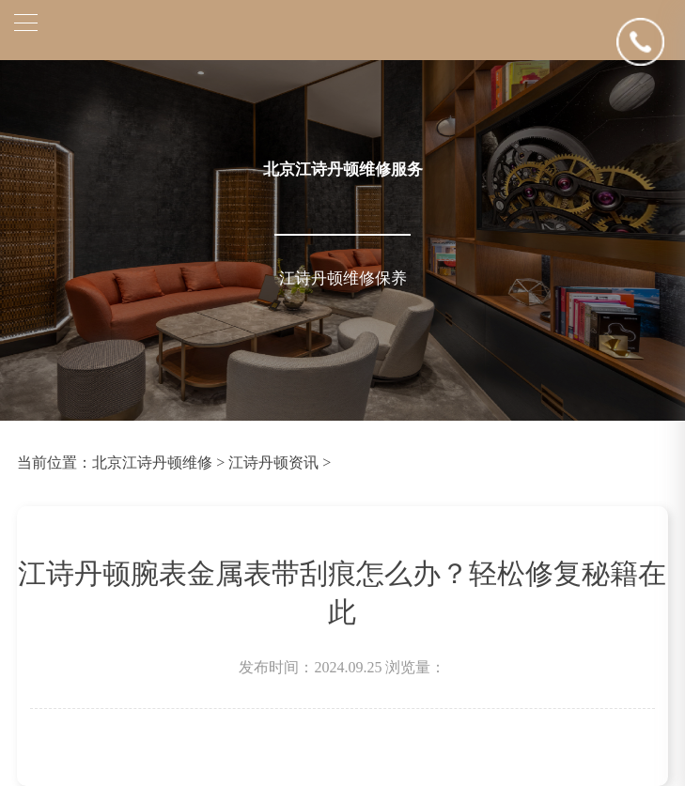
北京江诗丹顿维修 (152, 462)
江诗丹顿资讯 (273, 462)
